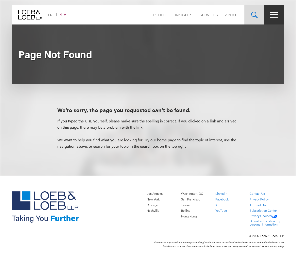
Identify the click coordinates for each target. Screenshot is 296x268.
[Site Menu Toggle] (274, 14)
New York (153, 199)
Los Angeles (155, 193)
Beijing (185, 210)
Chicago (152, 205)
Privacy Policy (259, 199)
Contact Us (257, 193)
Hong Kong (189, 216)
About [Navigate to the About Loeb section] (231, 15)
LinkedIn (221, 193)
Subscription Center (263, 210)
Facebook (222, 199)
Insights (183, 15)
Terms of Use (258, 205)
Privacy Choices (263, 215)
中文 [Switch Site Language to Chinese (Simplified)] (63, 14)
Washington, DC (192, 193)
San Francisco (190, 199)
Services (209, 15)
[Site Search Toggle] (254, 14)
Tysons (185, 205)
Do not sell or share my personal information (265, 223)
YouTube (221, 210)
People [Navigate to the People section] (160, 15)
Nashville (153, 210)
